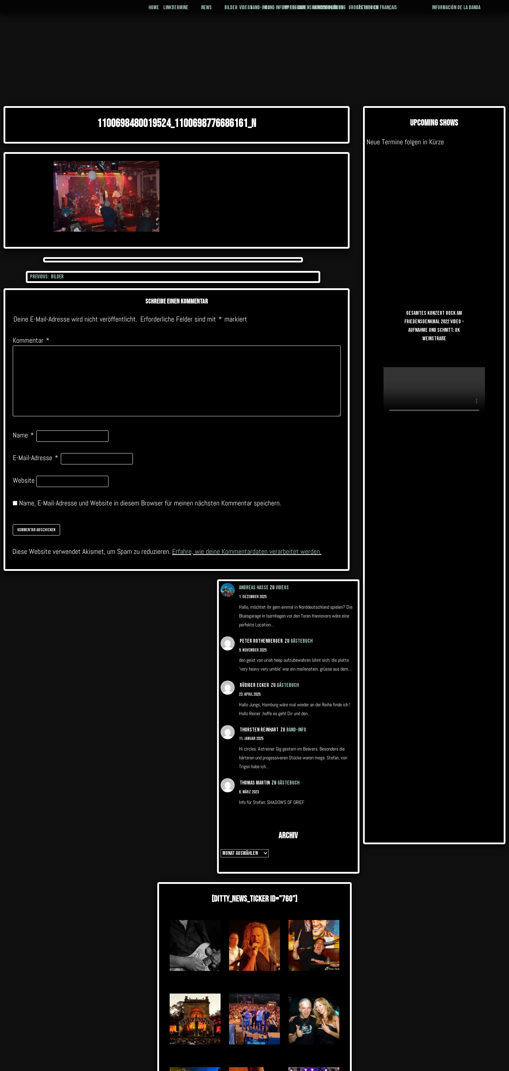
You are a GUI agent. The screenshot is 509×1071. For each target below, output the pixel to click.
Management (348, 11)
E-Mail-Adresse (35, 457)
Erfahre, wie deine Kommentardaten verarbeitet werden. (246, 551)
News (169, 11)
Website (24, 480)
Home (97, 11)
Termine (133, 11)
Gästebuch (402, 11)
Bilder (203, 11)
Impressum (293, 11)
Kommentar (31, 340)
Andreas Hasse (254, 587)
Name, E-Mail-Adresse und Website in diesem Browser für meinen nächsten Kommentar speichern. (150, 503)
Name (23, 435)
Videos (282, 587)
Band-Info (244, 11)
